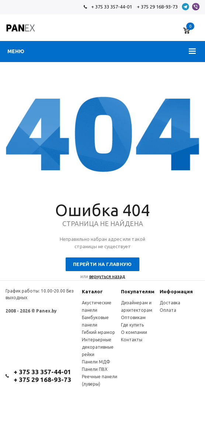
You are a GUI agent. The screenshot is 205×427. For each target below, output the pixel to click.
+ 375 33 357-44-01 (111, 6)
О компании (134, 332)
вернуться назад (107, 276)
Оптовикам (133, 317)
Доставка (170, 302)
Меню (15, 51)
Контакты (131, 339)
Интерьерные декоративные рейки (98, 347)
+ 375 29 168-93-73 (157, 6)
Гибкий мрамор (98, 332)
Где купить (132, 324)
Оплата (168, 310)
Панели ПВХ (95, 369)
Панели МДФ (96, 361)
